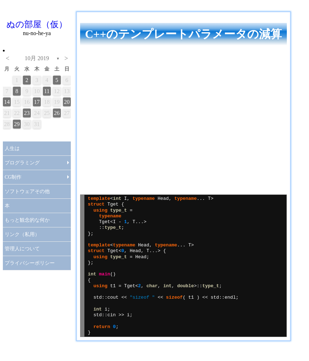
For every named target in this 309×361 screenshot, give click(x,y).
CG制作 (13, 177)
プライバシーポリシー (30, 263)
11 (46, 91)
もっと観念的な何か (27, 220)
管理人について (22, 248)
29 (17, 124)
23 (27, 113)
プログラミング (22, 162)
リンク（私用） (22, 234)
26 (57, 113)
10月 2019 (37, 58)
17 (37, 102)
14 (7, 102)
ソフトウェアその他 (27, 191)
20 (67, 102)
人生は (12, 148)
